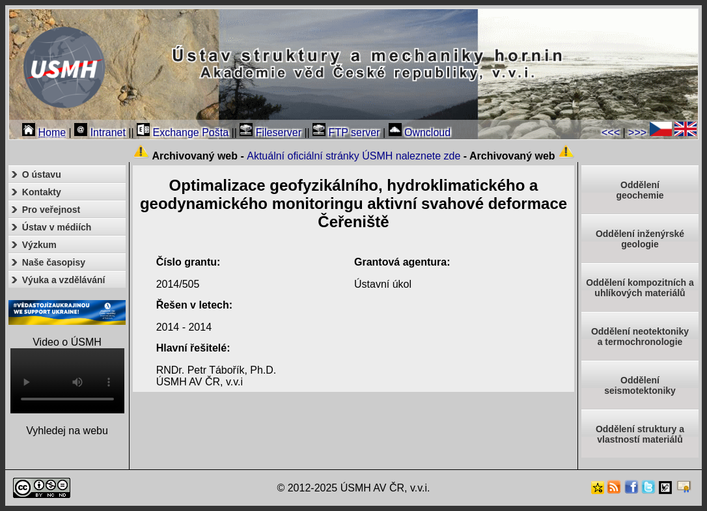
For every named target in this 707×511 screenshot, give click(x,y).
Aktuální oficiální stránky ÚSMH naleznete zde (353, 155)
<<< (611, 132)
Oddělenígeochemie (639, 190)
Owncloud (420, 132)
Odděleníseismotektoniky (640, 385)
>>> (637, 132)
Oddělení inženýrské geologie (640, 238)
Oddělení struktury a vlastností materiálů (640, 434)
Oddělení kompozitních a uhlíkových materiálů (640, 287)
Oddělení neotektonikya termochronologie (640, 336)
